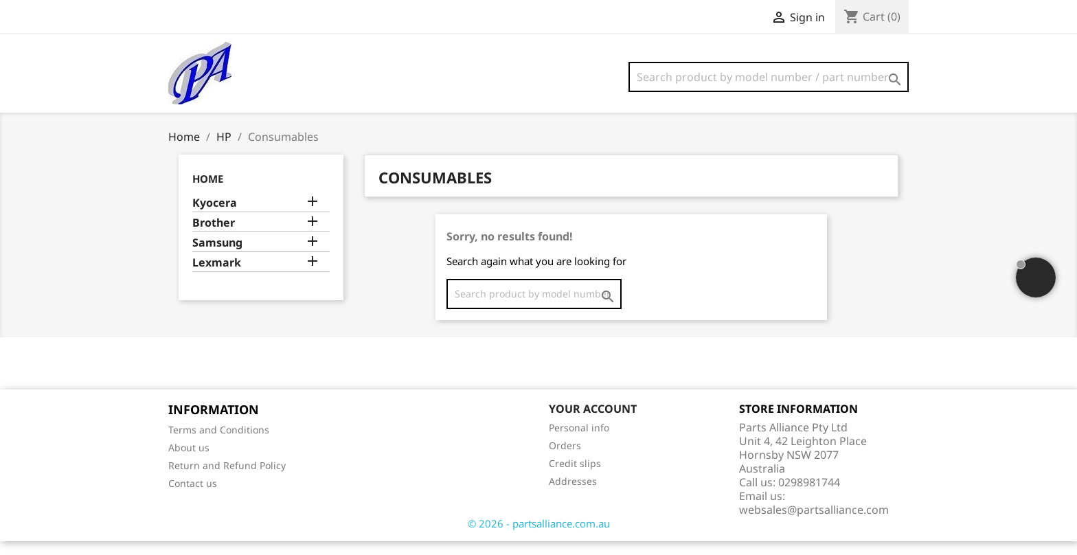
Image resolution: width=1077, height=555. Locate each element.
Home (207, 192)
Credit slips (575, 477)
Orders (565, 459)
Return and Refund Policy (227, 479)
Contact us (192, 496)
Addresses (573, 494)
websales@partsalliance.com (814, 523)
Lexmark (216, 276)
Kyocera (214, 216)
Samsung (217, 256)
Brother (213, 236)
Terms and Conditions (218, 443)
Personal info (579, 441)
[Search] (768, 77)
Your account (593, 422)
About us (188, 461)
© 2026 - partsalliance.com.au (539, 537)
